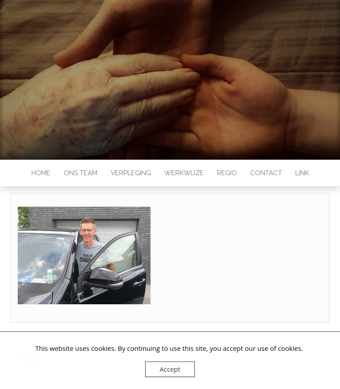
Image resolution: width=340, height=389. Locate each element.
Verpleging (131, 173)
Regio (227, 173)
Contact (266, 173)
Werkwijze (184, 173)
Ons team (80, 173)
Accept (170, 369)
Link (302, 173)
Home (40, 173)
